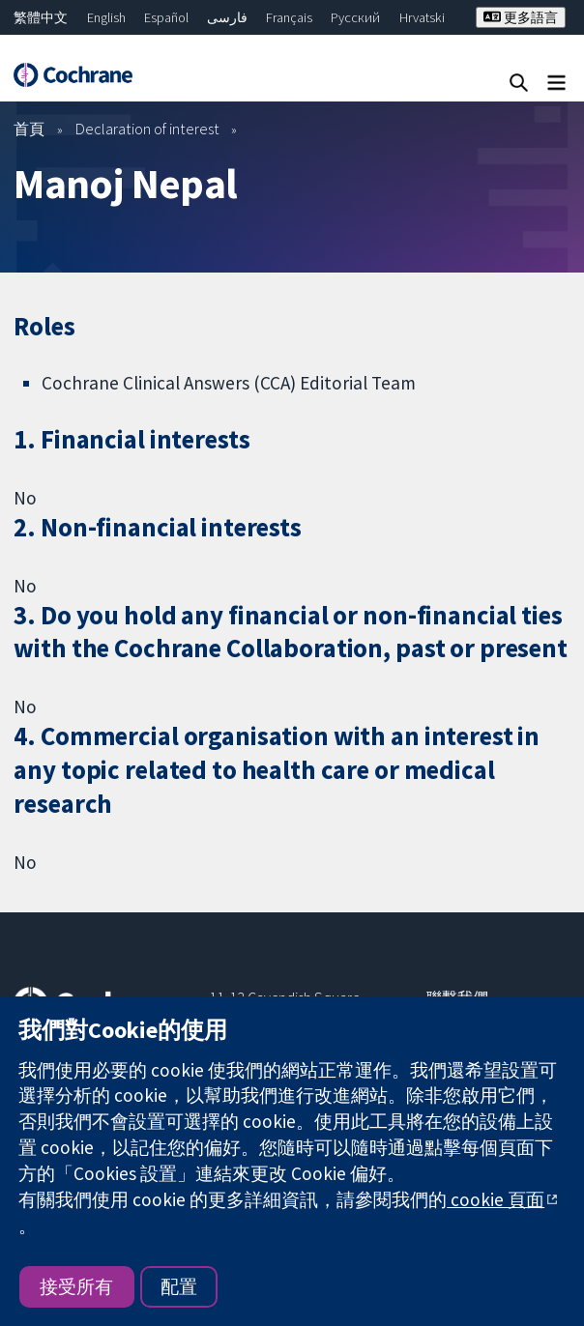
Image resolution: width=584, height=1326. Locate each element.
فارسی (227, 17)
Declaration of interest (147, 128)
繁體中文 (41, 17)
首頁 (29, 128)
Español (166, 17)
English (106, 17)
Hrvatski (422, 17)
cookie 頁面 (495, 1199)
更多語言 (520, 17)
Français (289, 17)
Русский (355, 17)
